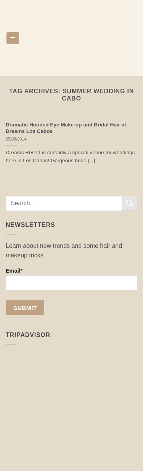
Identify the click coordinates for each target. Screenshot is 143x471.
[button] (12, 38)
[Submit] (129, 203)
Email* (71, 279)
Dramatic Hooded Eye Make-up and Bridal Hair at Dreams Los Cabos (66, 128)
